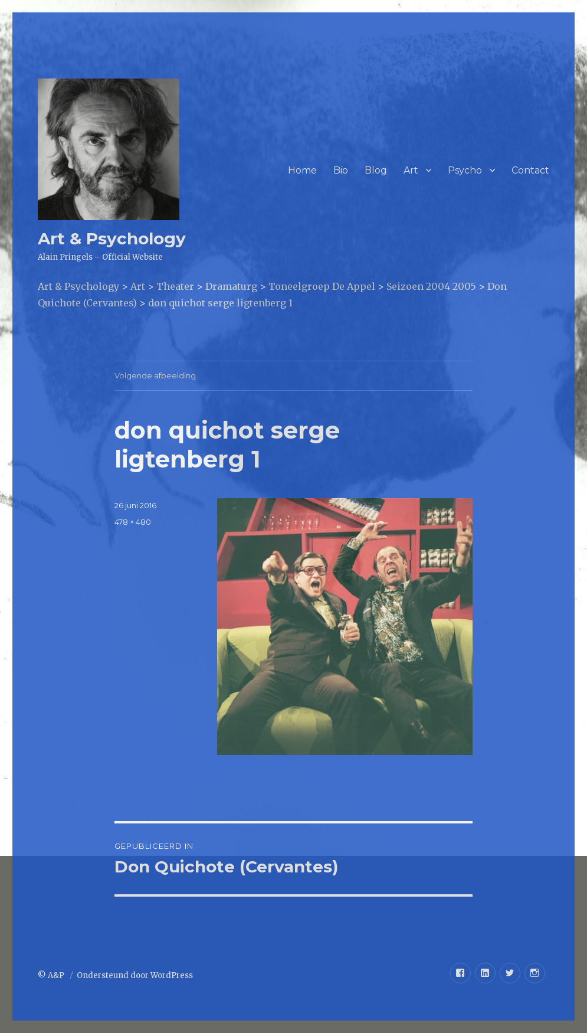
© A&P (52, 975)
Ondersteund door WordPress (135, 975)
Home (302, 170)
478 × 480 (132, 522)
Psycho (465, 170)
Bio (340, 170)
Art (411, 170)
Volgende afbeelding (155, 375)
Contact (530, 170)
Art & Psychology (112, 238)
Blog (376, 170)
